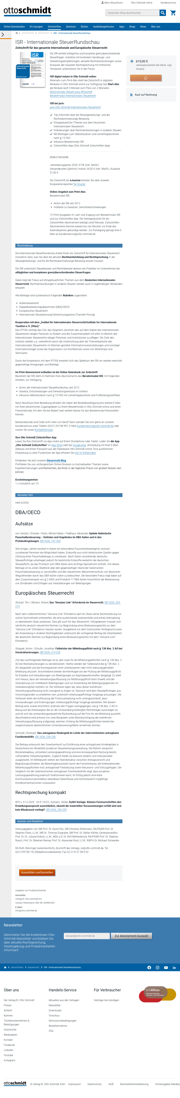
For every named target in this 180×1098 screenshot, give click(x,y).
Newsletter (55, 1013)
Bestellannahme (58, 1033)
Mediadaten (10, 1042)
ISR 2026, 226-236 (45, 737)
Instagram (9, 1068)
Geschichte (10, 1037)
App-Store (57, 445)
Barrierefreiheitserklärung (134, 1092)
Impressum (74, 1092)
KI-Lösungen (36, 26)
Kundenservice (168, 2)
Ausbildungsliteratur (103, 26)
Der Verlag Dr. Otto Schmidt (19, 1008)
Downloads (55, 1018)
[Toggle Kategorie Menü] (6, 35)
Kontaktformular (44, 429)
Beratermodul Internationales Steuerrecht (73, 95)
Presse (7, 1013)
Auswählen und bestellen (37, 872)
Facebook (9, 1053)
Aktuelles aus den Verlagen (64, 1008)
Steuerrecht (44, 33)
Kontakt (8, 1048)
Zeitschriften (54, 26)
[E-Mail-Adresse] (87, 944)
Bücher (84, 26)
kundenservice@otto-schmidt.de (95, 426)
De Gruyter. (80, 184)
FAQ (51, 1039)
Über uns (155, 26)
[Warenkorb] (173, 13)
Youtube (8, 1063)
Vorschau (54, 1023)
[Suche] (133, 13)
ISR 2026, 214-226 (50, 652)
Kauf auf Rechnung (146, 95)
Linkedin (8, 1058)
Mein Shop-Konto (113, 2)
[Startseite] (15, 1093)
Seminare (71, 26)
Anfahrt (8, 1018)
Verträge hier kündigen (106, 1008)
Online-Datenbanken (14, 26)
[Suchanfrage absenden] (163, 13)
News (143, 26)
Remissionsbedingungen (63, 1028)
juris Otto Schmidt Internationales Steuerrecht (75, 107)
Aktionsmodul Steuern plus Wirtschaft (71, 92)
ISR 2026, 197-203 (50, 541)
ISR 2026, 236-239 (56, 809)
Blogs (132, 26)
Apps (121, 26)
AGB (111, 1092)
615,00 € (154, 65)
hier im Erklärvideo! (85, 452)
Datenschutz (95, 1092)
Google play (79, 445)
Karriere (8, 1023)
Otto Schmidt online (141, 2)
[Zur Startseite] (16, 33)
